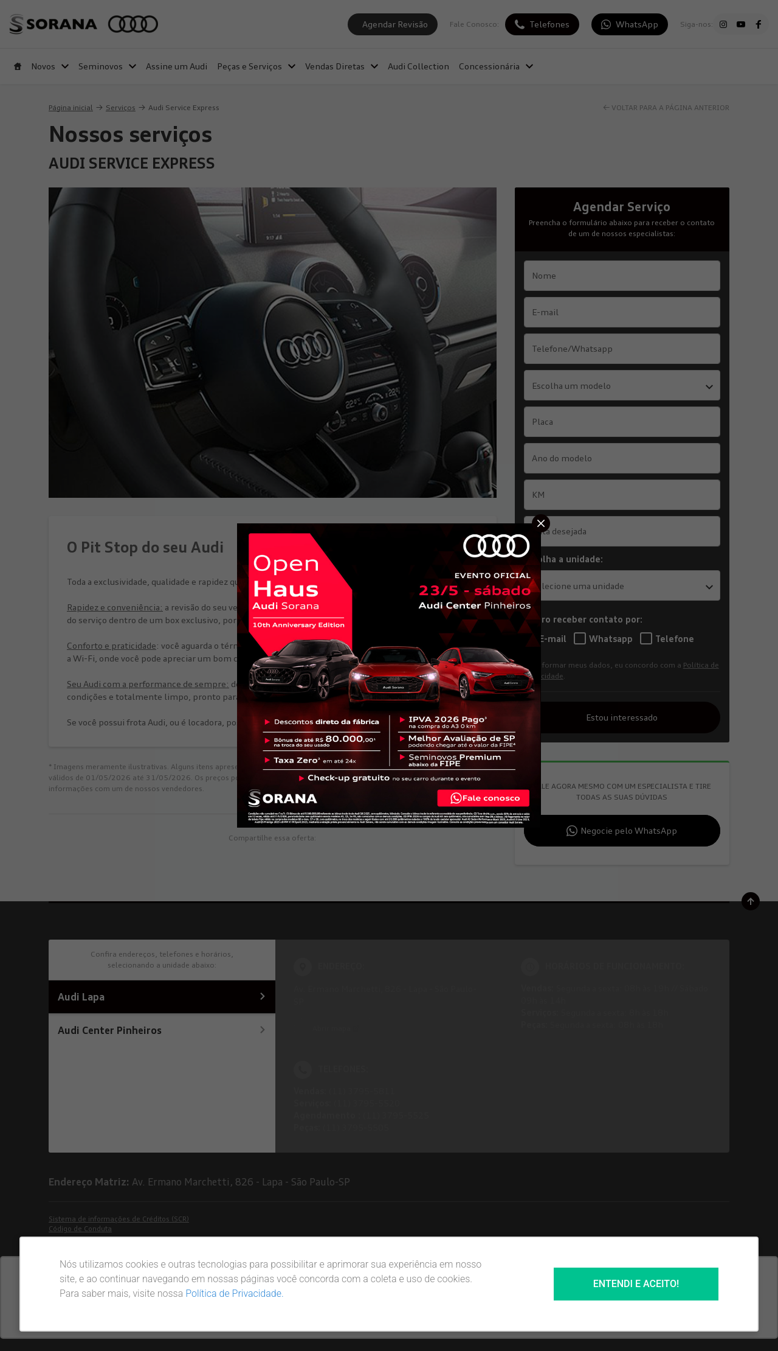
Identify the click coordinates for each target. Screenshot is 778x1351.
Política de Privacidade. (234, 1293)
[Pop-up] (389, 674)
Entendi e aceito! (636, 1284)
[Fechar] (541, 523)
